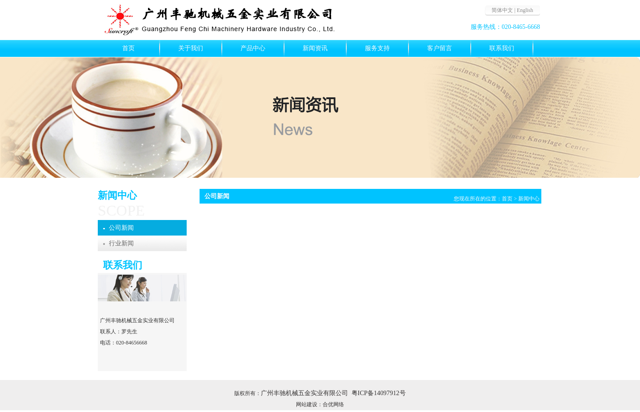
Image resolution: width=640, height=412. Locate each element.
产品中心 (252, 48)
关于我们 (190, 48)
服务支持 (377, 48)
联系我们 (501, 48)
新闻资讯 (315, 48)
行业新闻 (121, 243)
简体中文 (502, 10)
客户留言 (439, 48)
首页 (128, 48)
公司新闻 (121, 227)
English (525, 10)
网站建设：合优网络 (320, 404)
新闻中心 (529, 199)
